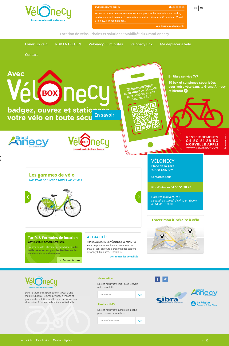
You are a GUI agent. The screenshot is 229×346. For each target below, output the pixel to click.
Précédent (28, 197)
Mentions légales (62, 340)
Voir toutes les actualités (124, 256)
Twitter (165, 279)
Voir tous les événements (170, 26)
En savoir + (106, 115)
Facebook (158, 279)
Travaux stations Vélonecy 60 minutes (111, 242)
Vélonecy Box (141, 44)
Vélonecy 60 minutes (106, 44)
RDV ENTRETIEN (68, 44)
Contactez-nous (161, 177)
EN (201, 8)
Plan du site (42, 340)
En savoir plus (71, 260)
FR (195, 8)
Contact (31, 54)
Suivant (138, 197)
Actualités (26, 340)
